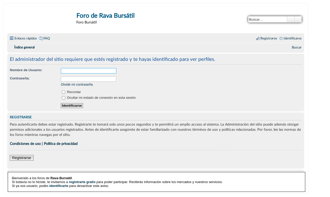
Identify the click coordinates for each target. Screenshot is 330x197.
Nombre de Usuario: (26, 70)
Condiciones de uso (25, 144)
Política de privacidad (61, 144)
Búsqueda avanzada (298, 19)
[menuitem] (297, 47)
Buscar (291, 19)
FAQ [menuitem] (46, 38)
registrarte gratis (82, 182)
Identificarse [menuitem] (293, 38)
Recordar (71, 92)
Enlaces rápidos (25, 38)
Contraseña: (20, 78)
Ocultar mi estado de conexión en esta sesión (99, 98)
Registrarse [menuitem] (268, 38)
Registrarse (21, 158)
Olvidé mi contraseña (77, 84)
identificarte (58, 186)
